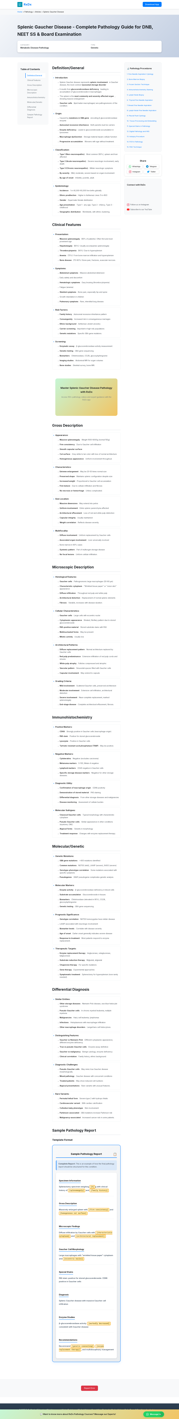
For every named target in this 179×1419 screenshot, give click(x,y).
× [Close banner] (161, 1414)
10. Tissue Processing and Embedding (141, 121)
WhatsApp (134, 166)
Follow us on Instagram (138, 204)
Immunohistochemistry (36, 97)
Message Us (153, 1414)
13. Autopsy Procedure (135, 136)
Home (19, 12)
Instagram (134, 171)
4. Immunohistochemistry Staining (140, 90)
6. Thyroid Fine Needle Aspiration (140, 100)
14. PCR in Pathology (135, 142)
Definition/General (34, 75)
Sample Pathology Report (34, 116)
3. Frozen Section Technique (138, 84)
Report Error (89, 1388)
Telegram (151, 166)
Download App (152, 4)
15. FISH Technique (134, 147)
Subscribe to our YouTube (139, 209)
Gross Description (34, 85)
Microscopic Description (32, 91)
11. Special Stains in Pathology (138, 126)
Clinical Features (34, 80)
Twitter (151, 171)
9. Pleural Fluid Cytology (136, 116)
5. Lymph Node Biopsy (135, 95)
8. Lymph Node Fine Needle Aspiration (141, 110)
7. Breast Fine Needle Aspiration (139, 105)
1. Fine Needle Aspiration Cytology (140, 74)
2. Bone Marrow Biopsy (136, 79)
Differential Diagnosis (31, 108)
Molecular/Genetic (34, 102)
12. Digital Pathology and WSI (138, 131)
